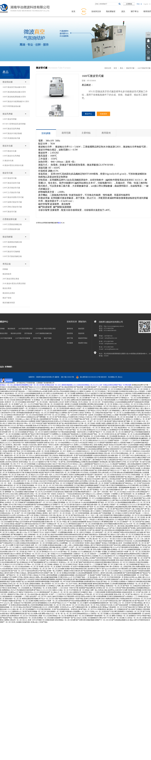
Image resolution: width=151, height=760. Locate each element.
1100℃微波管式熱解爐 (11, 252)
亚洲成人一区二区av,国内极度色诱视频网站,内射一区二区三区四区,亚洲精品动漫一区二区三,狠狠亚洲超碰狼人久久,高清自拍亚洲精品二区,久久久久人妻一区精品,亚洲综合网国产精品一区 (62, 385)
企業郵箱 (129, 4)
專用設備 (7, 264)
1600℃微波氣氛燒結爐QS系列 (14, 92)
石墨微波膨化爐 (10, 219)
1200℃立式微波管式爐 (11, 192)
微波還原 (81, 328)
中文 (138, 4)
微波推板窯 (7, 274)
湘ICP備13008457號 (67, 377)
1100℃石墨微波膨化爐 (11, 229)
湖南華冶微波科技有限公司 (45, 377)
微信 (59, 223)
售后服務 (70, 343)
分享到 (38, 223)
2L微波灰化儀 (8, 161)
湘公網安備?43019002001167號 (88, 377)
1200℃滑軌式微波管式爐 (12, 207)
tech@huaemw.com (111, 343)
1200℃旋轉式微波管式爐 (12, 202)
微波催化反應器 (9, 293)
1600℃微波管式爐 (9, 212)
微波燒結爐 (8, 82)
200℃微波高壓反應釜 (11, 279)
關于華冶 (134, 11)
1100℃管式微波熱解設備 (12, 256)
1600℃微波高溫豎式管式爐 (13, 197)
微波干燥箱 (7, 298)
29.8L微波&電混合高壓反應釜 (14, 283)
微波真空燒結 (82, 338)
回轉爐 (5, 269)
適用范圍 (66, 133)
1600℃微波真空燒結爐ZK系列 (14, 87)
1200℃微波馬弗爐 (9, 119)
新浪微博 (49, 223)
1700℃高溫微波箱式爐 (11, 138)
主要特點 (86, 133)
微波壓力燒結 (82, 343)
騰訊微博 (55, 223)
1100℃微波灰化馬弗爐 (11, 156)
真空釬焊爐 (37, 338)
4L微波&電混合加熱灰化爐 (13, 165)
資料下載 (70, 338)
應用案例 (106, 133)
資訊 (123, 11)
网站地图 (128, 385)
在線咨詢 (103, 114)
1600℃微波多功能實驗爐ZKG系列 (16, 101)
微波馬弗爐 (8, 114)
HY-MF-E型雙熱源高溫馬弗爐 (14, 124)
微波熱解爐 (8, 237)
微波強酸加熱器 (9, 303)
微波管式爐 (8, 173)
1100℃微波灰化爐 (9, 151)
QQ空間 (43, 223)
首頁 (73, 11)
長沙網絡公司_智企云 (115, 377)
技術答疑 (70, 333)
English (146, 4)
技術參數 (46, 133)
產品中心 (88, 114)
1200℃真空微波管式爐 (11, 188)
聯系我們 (147, 11)
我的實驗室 (110, 11)
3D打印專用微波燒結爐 (12, 106)
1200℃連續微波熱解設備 (12, 242)
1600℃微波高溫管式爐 (11, 183)
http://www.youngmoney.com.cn (114, 326)
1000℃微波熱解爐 (9, 247)
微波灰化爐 (8, 146)
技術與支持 (96, 11)
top (148, 35)
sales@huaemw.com (111, 338)
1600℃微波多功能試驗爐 (12, 133)
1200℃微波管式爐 (9, 178)
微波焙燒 (81, 333)
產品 (84, 11)
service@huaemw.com (111, 349)
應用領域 (70, 328)
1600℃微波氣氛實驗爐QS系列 (14, 97)
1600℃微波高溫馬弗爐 (11, 129)
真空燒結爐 (28, 333)
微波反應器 (7, 288)
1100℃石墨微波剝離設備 (12, 224)
